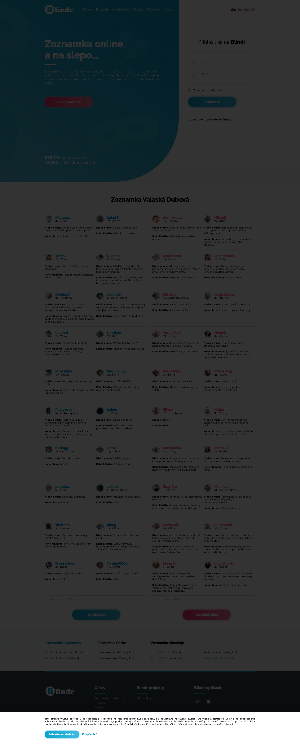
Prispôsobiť (89, 734)
